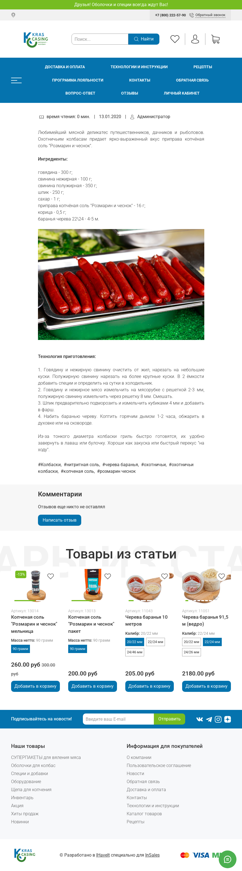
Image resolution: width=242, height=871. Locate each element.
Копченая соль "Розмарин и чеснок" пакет (91, 624)
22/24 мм (155, 642)
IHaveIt (103, 855)
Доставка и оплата (65, 67)
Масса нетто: (32, 640)
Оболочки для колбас (33, 765)
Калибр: (141, 633)
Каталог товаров (144, 813)
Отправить (169, 719)
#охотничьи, (154, 464)
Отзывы (129, 93)
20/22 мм (134, 642)
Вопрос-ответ (80, 93)
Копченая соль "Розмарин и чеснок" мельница (34, 624)
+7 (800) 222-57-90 (170, 15)
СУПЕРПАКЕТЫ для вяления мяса (46, 757)
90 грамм (20, 649)
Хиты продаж (25, 813)
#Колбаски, (50, 464)
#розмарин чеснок (116, 471)
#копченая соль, (78, 471)
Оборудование (26, 781)
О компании (139, 757)
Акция (17, 805)
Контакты (139, 80)
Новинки (20, 821)
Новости (135, 773)
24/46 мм (134, 652)
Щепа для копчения (31, 789)
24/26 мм (191, 652)
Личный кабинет (182, 93)
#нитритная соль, (82, 464)
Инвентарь (22, 797)
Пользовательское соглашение (159, 765)
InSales (152, 855)
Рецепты (202, 67)
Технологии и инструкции (139, 67)
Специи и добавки (29, 773)
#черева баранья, (121, 464)
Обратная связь (192, 80)
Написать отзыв (60, 520)
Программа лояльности (77, 80)
